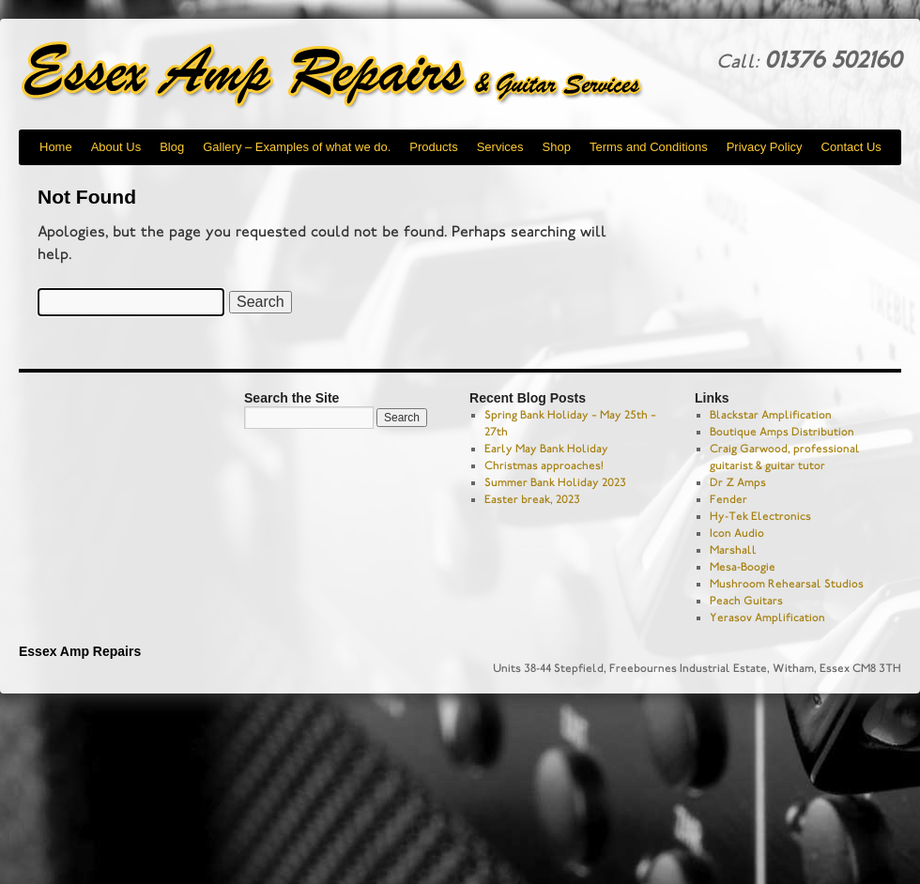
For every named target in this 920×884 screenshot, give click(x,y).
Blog (172, 147)
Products (433, 147)
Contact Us (851, 147)
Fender (728, 499)
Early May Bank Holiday (546, 448)
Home (55, 147)
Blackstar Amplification (771, 414)
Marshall (733, 549)
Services (500, 147)
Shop (557, 147)
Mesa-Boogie (742, 566)
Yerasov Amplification (767, 617)
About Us (116, 147)
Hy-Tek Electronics (760, 516)
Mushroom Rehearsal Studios (787, 583)
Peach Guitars (746, 600)
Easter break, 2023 (532, 499)
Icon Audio (737, 533)
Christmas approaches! (544, 465)
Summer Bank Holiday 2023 (555, 482)
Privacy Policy (765, 147)
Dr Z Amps (738, 482)
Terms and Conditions (649, 147)
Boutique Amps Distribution (782, 431)
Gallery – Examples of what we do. (297, 147)
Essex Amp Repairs (347, 75)
